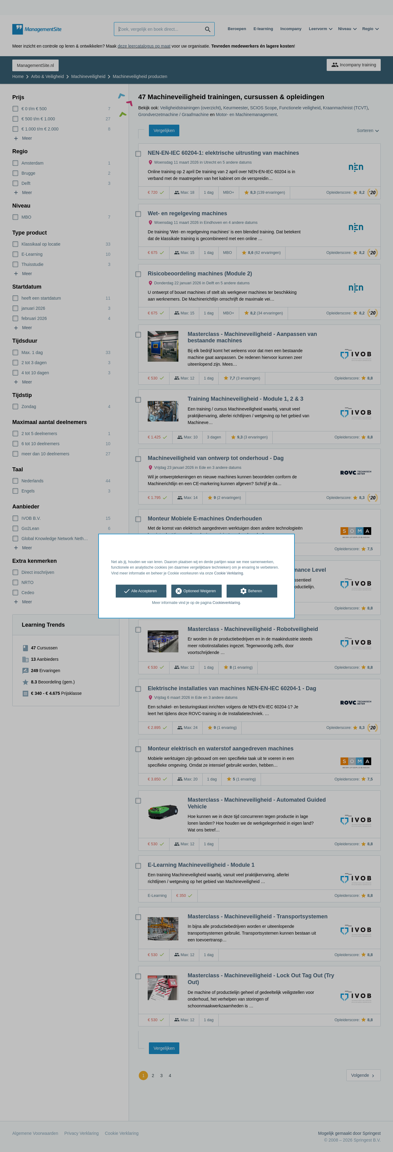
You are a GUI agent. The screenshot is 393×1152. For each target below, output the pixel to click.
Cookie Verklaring (228, 573)
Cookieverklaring (226, 603)
